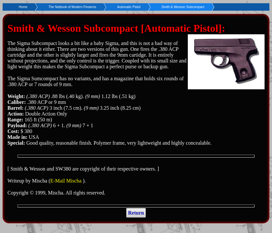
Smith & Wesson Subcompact (183, 7)
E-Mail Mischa (66, 180)
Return (136, 213)
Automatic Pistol (129, 7)
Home (23, 7)
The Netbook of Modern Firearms (72, 7)
